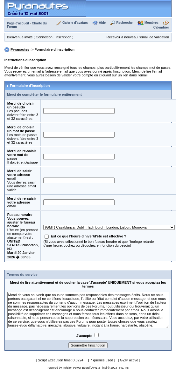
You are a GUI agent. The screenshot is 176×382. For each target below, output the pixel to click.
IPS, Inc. (123, 367)
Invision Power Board (76, 367)
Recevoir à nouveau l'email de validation (138, 37)
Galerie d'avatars (75, 22)
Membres (151, 22)
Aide (102, 22)
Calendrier (161, 27)
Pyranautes (20, 49)
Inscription (63, 37)
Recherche (124, 22)
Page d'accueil (18, 23)
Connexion (44, 37)
